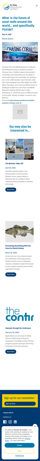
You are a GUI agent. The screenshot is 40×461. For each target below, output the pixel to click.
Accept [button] (19, 445)
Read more (11, 189)
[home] (17, 6)
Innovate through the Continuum (18, 328)
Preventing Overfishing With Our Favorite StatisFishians (18, 247)
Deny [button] (19, 451)
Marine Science (7, 39)
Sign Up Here (10, 404)
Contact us (7, 417)
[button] (35, 426)
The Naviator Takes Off (14, 163)
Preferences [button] (19, 455)
